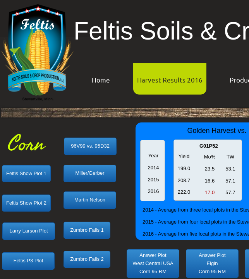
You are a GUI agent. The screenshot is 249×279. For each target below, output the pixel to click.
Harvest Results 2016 (170, 80)
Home (101, 80)
